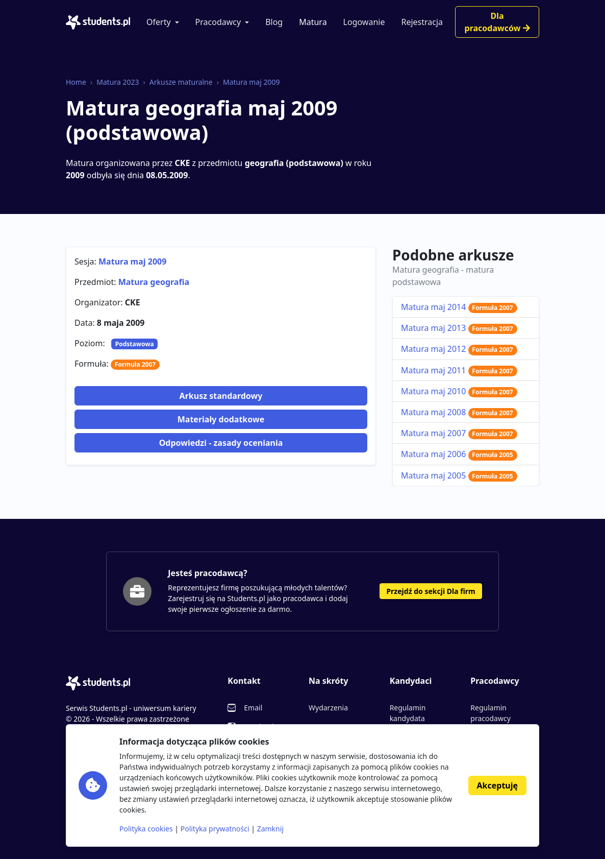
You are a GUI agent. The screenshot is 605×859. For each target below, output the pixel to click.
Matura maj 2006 (459, 454)
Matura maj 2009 (251, 82)
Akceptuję (497, 785)
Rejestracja (422, 22)
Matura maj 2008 (459, 412)
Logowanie (364, 22)
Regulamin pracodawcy (490, 713)
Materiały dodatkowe (221, 419)
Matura (312, 22)
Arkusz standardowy (221, 395)
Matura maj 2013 (459, 327)
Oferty (158, 22)
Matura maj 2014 (459, 307)
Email (253, 707)
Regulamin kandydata (408, 713)
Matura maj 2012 (459, 348)
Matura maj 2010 (459, 391)
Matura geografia (153, 282)
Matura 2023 (117, 82)
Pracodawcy (218, 22)
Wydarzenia (328, 707)
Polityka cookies (146, 828)
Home (76, 82)
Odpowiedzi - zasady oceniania (221, 442)
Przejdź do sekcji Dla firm (430, 591)
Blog (274, 22)
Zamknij (270, 828)
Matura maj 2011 (459, 370)
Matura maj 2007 (459, 433)
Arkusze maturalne (181, 82)
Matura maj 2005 (459, 475)
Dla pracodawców (497, 22)
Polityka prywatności (215, 828)
